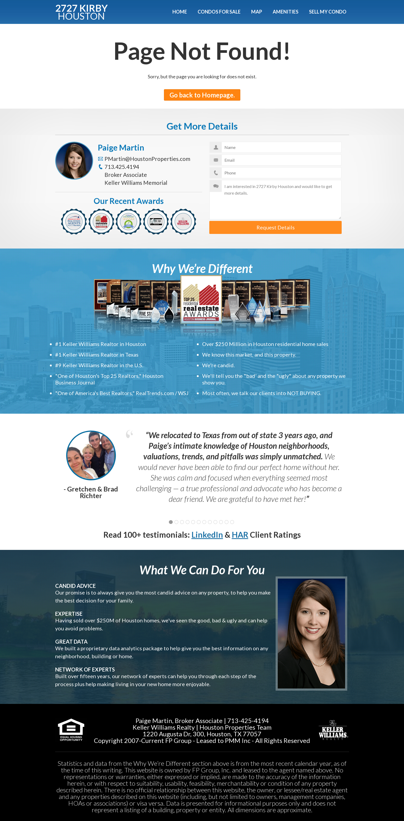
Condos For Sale (219, 12)
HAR (240, 534)
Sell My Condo (327, 12)
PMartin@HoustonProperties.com (147, 158)
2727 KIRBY (81, 11)
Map (256, 12)
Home (179, 12)
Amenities (285, 12)
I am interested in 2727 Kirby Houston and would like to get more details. (275, 200)
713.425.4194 (122, 166)
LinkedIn (207, 534)
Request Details (276, 227)
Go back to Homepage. (202, 95)
